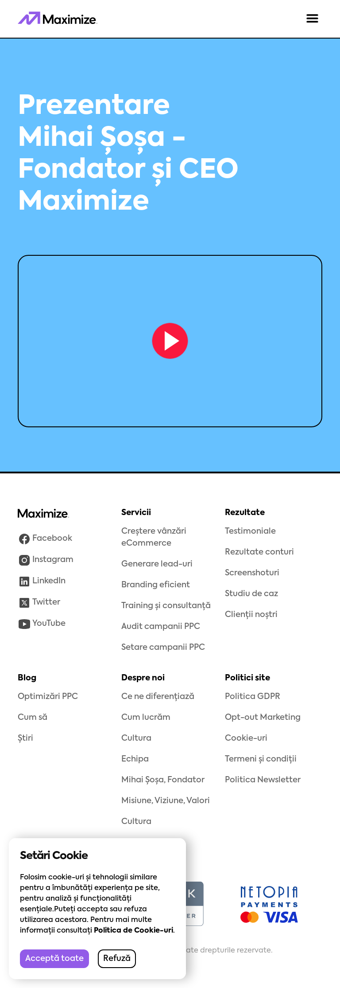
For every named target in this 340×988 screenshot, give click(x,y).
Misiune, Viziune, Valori (165, 801)
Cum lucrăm (145, 718)
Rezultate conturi (259, 552)
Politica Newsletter (263, 780)
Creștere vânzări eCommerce (153, 537)
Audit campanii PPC (160, 627)
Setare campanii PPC (163, 648)
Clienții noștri (251, 615)
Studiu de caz (251, 594)
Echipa (135, 759)
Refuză (117, 959)
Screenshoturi (252, 573)
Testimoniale (250, 531)
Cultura (136, 738)
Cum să (32, 718)
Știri (25, 738)
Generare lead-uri (157, 564)
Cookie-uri (246, 738)
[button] (312, 19)
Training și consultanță (166, 606)
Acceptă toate (54, 959)
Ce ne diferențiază (157, 697)
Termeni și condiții (261, 759)
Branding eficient (155, 585)
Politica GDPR (252, 697)
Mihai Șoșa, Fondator (163, 780)
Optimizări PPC (48, 697)
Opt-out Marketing (263, 718)
